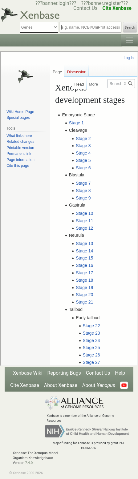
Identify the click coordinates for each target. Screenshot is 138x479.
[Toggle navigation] (129, 40)
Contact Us (98, 373)
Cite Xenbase (24, 385)
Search (130, 28)
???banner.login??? (55, 3)
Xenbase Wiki (28, 373)
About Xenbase (60, 385)
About (98, 385)
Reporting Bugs (64, 373)
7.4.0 (29, 463)
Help (120, 373)
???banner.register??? (104, 3)
